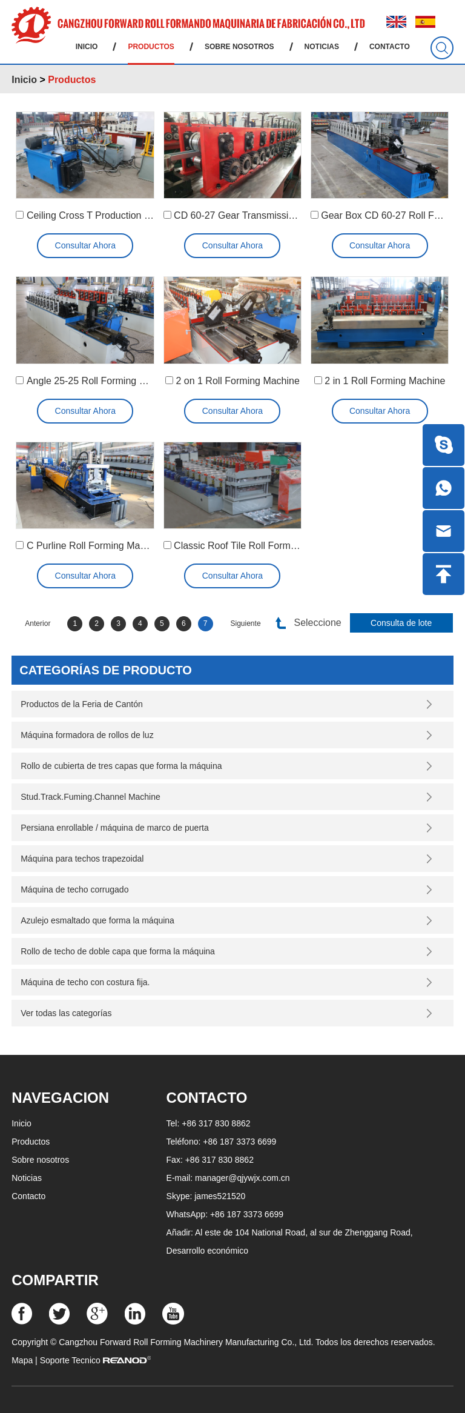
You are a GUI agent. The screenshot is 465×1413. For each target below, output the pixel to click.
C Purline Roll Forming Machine (95, 545)
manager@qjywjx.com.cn (242, 1178)
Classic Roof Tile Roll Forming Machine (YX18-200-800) (294, 545)
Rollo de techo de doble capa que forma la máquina (118, 951)
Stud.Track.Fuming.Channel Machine (90, 797)
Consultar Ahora (85, 245)
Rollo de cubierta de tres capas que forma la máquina (121, 766)
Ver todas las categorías (66, 1013)
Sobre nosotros (239, 46)
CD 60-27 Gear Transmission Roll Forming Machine (285, 215)
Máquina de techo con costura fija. (85, 982)
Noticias (322, 46)
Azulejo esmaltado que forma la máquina (97, 920)
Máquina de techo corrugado (74, 889)
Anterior (37, 623)
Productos (151, 46)
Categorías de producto (105, 670)
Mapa (22, 1360)
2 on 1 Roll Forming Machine (238, 381)
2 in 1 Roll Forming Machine (385, 381)
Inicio (87, 46)
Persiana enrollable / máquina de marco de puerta (115, 828)
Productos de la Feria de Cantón (82, 704)
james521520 (219, 1196)
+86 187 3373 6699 (246, 1214)
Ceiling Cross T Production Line (94, 215)
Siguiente (246, 623)
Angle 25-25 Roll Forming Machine (100, 381)
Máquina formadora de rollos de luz (87, 735)
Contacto (389, 46)
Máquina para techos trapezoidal (82, 858)
